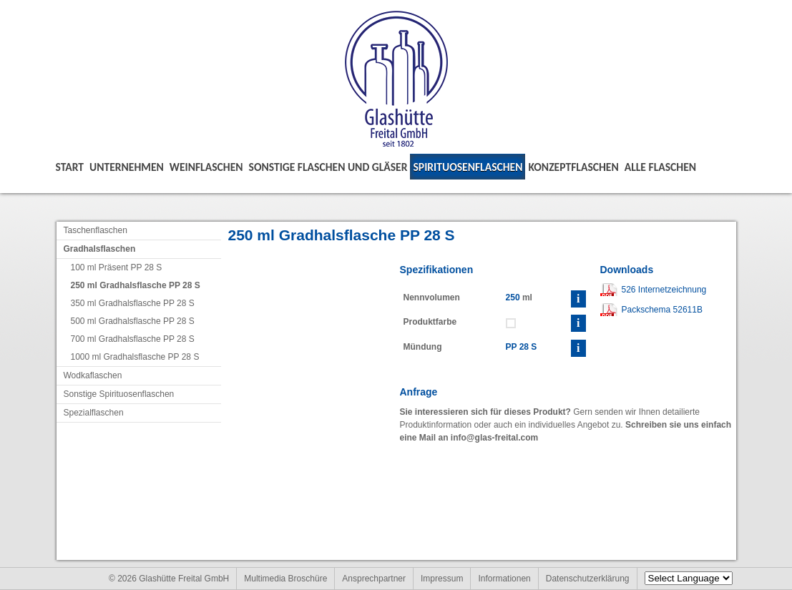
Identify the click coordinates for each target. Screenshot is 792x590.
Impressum (442, 579)
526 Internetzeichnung (664, 290)
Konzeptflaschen (573, 167)
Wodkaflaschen (93, 375)
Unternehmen (126, 167)
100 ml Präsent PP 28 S (116, 267)
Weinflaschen (206, 167)
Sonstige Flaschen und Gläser (328, 167)
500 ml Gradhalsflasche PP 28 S (133, 321)
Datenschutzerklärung (588, 579)
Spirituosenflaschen (467, 167)
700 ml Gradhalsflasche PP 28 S (133, 339)
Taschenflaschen (95, 230)
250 (513, 297)
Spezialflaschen (94, 413)
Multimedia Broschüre (285, 579)
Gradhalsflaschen (100, 249)
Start (70, 167)
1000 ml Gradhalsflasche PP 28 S (135, 357)
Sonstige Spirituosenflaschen (119, 394)
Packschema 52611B (662, 310)
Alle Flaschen (660, 167)
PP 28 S (521, 347)
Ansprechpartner (374, 579)
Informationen (504, 579)
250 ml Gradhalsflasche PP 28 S (135, 285)
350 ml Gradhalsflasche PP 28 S (133, 303)
